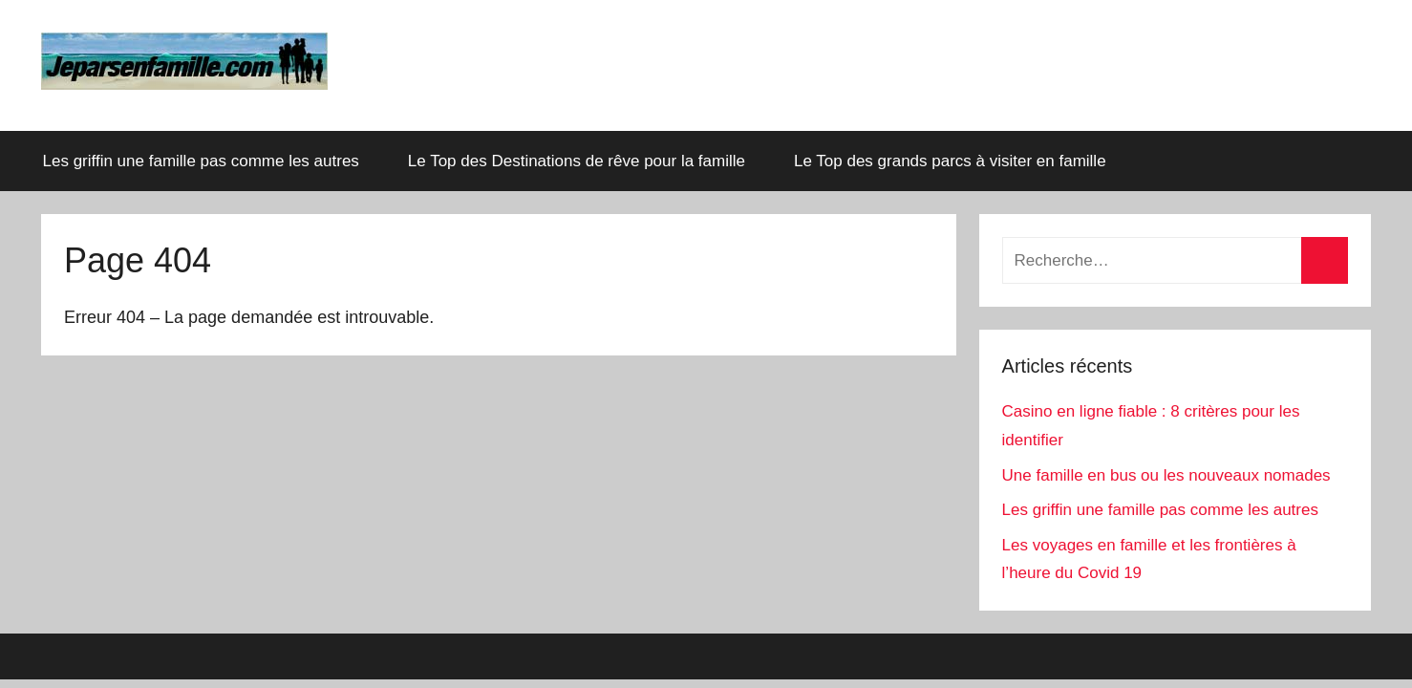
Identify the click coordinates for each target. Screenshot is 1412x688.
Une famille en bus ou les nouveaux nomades (1166, 475)
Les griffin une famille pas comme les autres (201, 161)
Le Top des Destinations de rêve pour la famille (576, 161)
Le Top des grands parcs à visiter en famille (960, 161)
